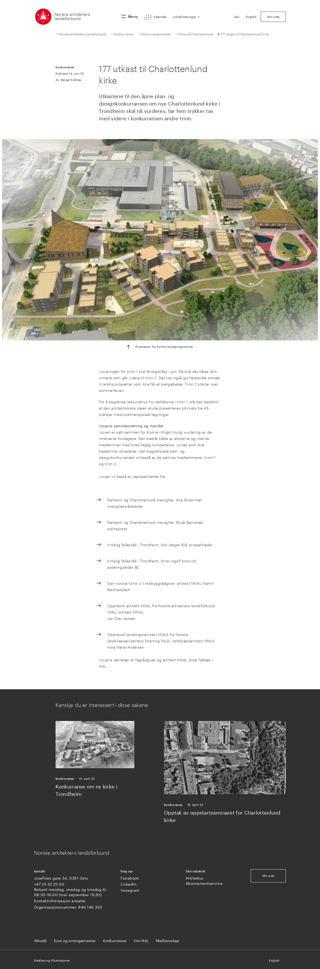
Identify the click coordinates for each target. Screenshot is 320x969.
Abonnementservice (204, 883)
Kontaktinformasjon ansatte (59, 901)
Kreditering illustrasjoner (52, 960)
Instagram (130, 890)
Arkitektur (195, 878)
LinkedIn (128, 884)
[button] (155, 17)
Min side (268, 875)
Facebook (130, 878)
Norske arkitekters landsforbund (72, 16)
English (274, 960)
